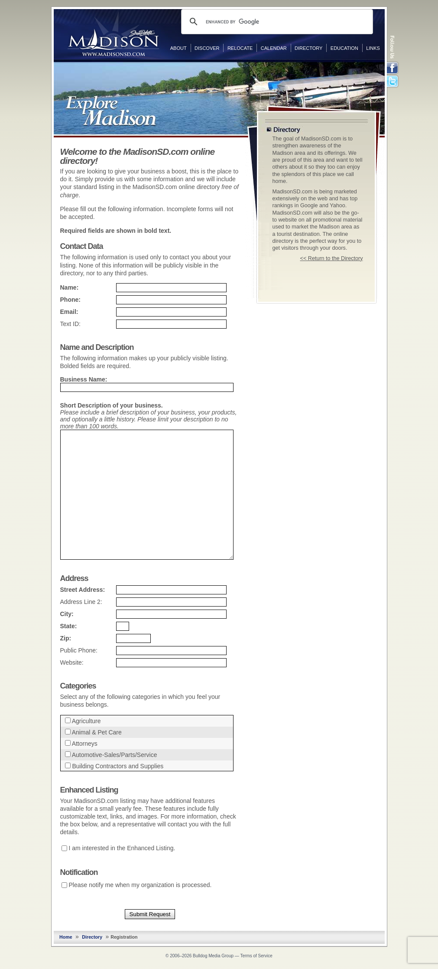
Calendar (274, 48)
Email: (69, 311)
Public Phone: (78, 650)
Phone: (70, 299)
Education (344, 48)
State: (68, 626)
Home (65, 937)
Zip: (65, 638)
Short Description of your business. (111, 405)
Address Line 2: (81, 601)
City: (67, 613)
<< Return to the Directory (331, 258)
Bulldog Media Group (213, 955)
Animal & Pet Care (97, 732)
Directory (308, 48)
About (178, 48)
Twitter (393, 82)
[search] (276, 21)
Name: (69, 287)
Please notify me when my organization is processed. (140, 884)
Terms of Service (256, 955)
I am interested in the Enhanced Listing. (122, 848)
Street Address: (82, 589)
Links (373, 48)
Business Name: (83, 379)
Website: (72, 662)
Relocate (240, 48)
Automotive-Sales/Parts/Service (114, 754)
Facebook (393, 68)
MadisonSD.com (113, 34)
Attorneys (84, 743)
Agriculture (86, 721)
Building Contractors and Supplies (117, 766)
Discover (207, 48)
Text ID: (70, 323)
